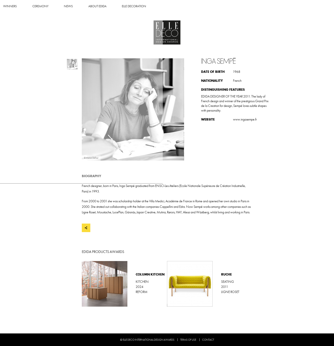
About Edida (197, 6)
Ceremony (140, 6)
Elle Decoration (234, 6)
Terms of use (188, 340)
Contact (208, 340)
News (168, 6)
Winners (110, 6)
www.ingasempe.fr (245, 119)
